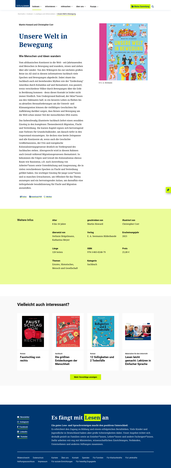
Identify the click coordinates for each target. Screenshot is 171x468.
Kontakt (75, 458)
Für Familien (98, 458)
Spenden (85, 458)
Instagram (23, 422)
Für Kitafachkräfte (114, 458)
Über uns (65, 458)
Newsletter (23, 417)
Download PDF (35, 197)
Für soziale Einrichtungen (62, 461)
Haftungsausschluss (26, 461)
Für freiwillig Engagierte (86, 461)
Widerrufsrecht (23, 458)
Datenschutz (38, 458)
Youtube (22, 437)
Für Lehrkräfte (131, 458)
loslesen (30, 14)
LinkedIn (22, 432)
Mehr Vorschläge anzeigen (85, 377)
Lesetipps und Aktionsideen (45, 14)
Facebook (22, 427)
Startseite (21, 14)
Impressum (42, 461)
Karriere (54, 458)
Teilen (23, 197)
